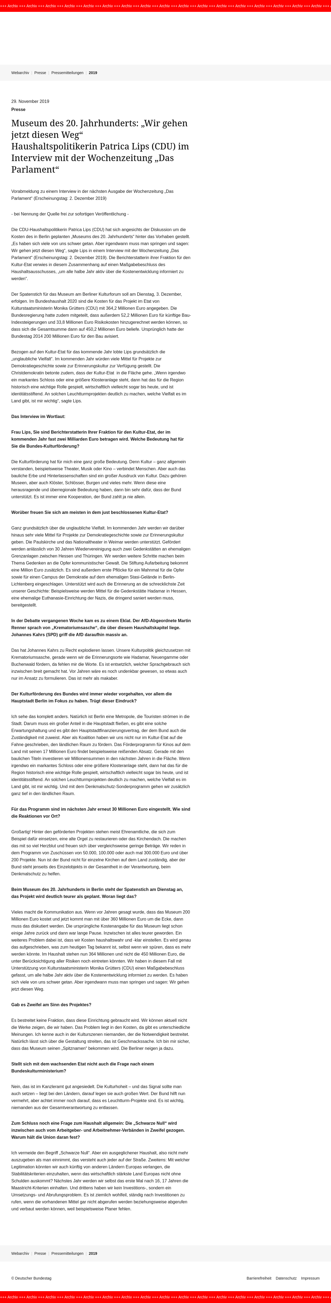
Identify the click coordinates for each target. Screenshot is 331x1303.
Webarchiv (20, 73)
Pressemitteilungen (67, 73)
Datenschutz (286, 1278)
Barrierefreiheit (259, 1278)
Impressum (310, 1278)
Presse (40, 73)
